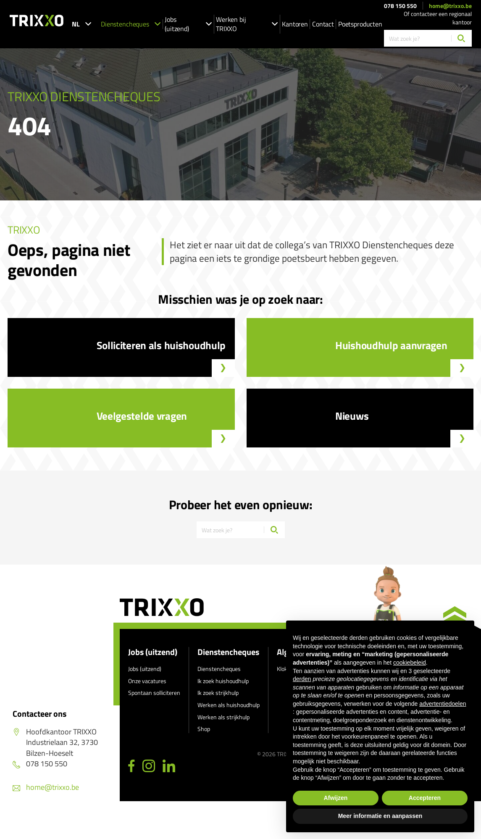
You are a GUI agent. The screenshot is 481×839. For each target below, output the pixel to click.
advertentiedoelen (442, 703)
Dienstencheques (130, 24)
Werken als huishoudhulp (228, 704)
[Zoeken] (461, 38)
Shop (203, 728)
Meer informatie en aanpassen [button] (380, 816)
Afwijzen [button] (336, 797)
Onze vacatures (147, 680)
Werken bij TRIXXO (247, 24)
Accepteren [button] (425, 797)
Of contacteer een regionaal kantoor (438, 17)
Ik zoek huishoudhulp (223, 680)
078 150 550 (400, 6)
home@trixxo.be (450, 6)
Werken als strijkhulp (223, 717)
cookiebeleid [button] (409, 662)
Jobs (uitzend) (188, 24)
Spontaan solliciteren (154, 692)
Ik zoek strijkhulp (218, 692)
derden (302, 679)
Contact (323, 24)
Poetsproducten (360, 24)
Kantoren (295, 24)
